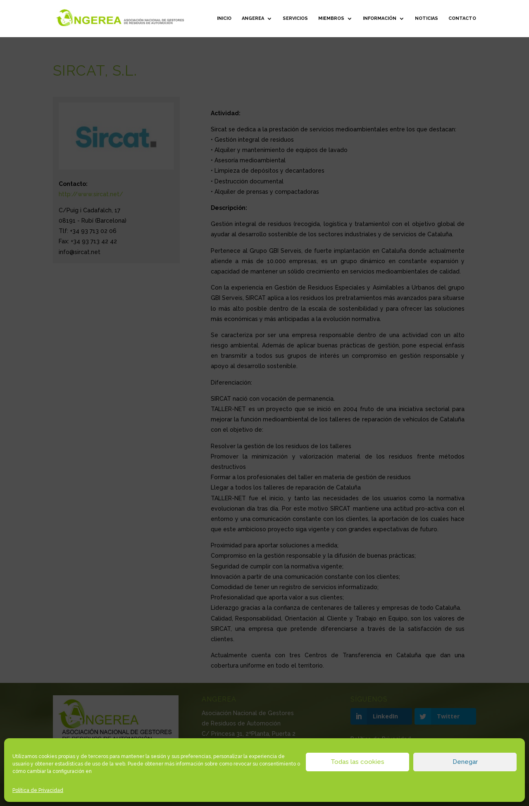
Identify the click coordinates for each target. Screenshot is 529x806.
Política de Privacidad (37, 790)
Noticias (426, 18)
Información (379, 18)
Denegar (465, 762)
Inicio (224, 18)
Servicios (295, 18)
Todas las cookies (357, 762)
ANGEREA (253, 18)
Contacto (462, 18)
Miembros (331, 18)
